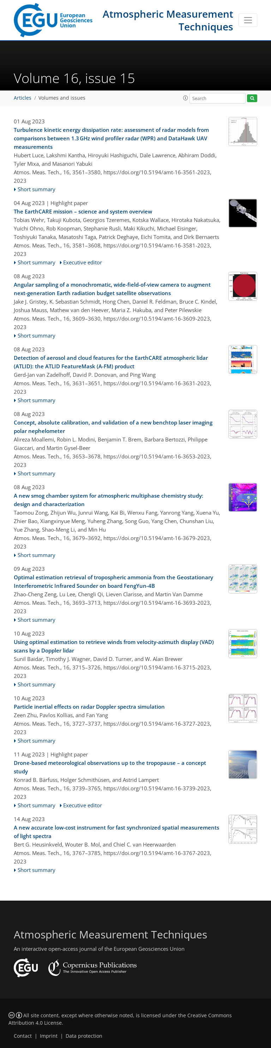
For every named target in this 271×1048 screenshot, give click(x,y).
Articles (22, 98)
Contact (23, 1036)
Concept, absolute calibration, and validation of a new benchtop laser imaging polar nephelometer (113, 426)
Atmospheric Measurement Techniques (168, 20)
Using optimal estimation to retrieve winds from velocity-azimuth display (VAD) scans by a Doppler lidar (114, 646)
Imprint (49, 1036)
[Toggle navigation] (248, 20)
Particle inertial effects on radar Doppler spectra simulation (89, 706)
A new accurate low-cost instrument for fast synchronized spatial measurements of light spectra (116, 831)
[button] (185, 98)
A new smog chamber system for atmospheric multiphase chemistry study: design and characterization (108, 500)
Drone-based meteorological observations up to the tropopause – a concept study (110, 767)
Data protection (84, 1036)
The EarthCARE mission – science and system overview (83, 211)
